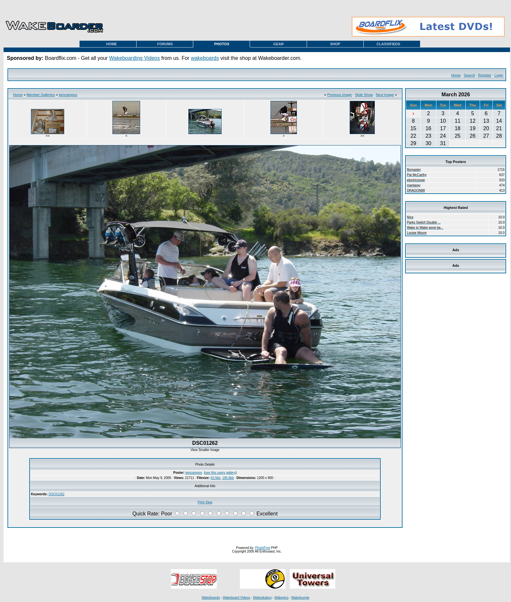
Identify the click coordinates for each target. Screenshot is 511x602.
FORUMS (165, 44)
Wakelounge (300, 597)
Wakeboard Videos (236, 597)
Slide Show (364, 95)
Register (484, 75)
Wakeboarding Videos (134, 58)
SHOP (335, 44)
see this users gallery (220, 472)
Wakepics (281, 597)
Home (455, 75)
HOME (111, 44)
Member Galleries (41, 95)
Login (498, 75)
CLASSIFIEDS (388, 44)
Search (469, 75)
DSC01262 (57, 494)
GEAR (278, 44)
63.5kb (215, 478)
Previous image (339, 95)
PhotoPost (262, 548)
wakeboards (205, 58)
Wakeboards (211, 597)
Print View (205, 502)
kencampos (68, 95)
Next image (385, 95)
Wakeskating (262, 597)
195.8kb (228, 478)
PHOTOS (221, 44)
